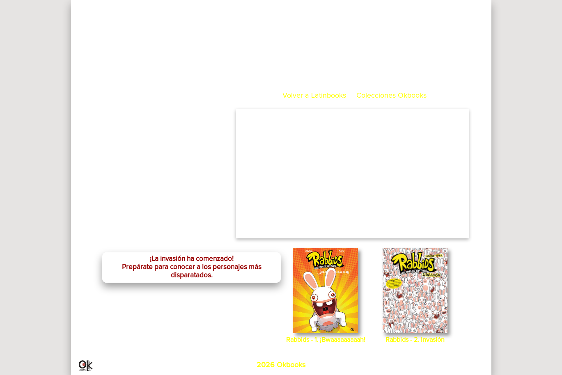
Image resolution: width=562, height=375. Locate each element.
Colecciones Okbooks (391, 95)
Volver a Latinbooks (314, 95)
